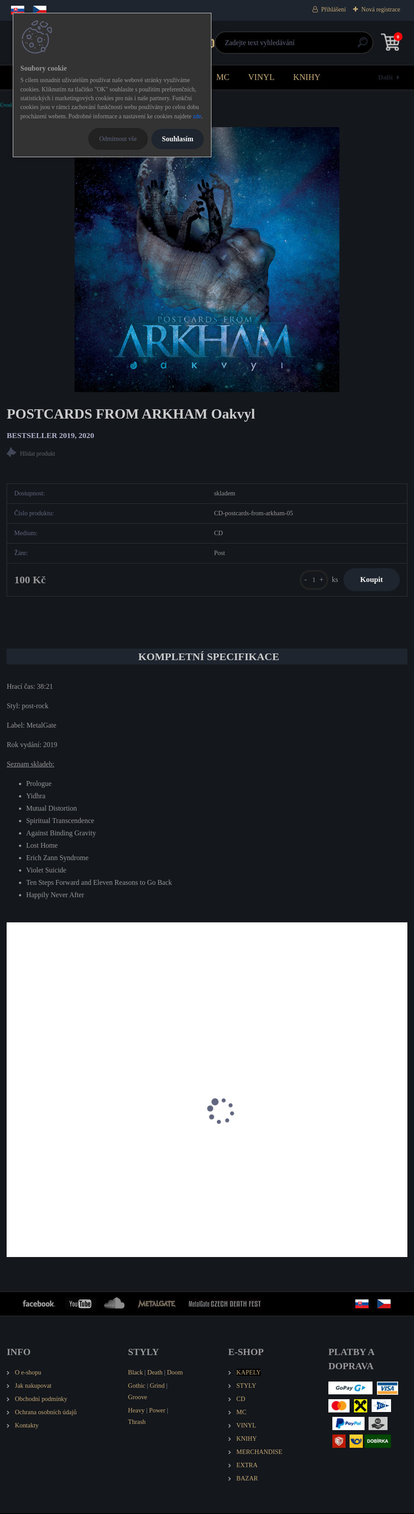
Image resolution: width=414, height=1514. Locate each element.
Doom (175, 1372)
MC (223, 77)
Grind (157, 1385)
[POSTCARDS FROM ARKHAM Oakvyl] (207, 259)
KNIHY (306, 77)
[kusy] (311, 580)
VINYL (261, 77)
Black (135, 1372)
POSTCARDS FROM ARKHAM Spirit (270, 1150)
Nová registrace (380, 9)
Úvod (6, 105)
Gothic (136, 1385)
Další (385, 77)
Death (154, 1372)
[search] (313, 45)
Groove (137, 1397)
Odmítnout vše (118, 138)
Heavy (136, 1410)
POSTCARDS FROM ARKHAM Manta (68, 1150)
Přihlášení (333, 9)
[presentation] (13, 1123)
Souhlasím (177, 139)
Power (157, 1410)
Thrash (137, 1422)
